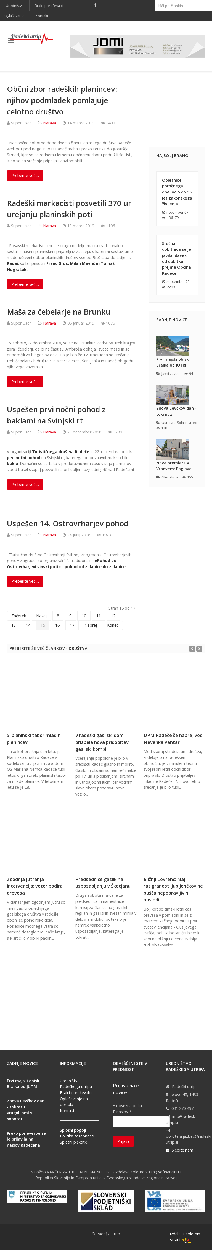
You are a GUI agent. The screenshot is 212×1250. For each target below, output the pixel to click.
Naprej (90, 625)
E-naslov (122, 1111)
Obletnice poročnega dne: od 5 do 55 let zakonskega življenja (177, 191)
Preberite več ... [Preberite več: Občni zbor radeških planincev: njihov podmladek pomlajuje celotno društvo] (25, 175)
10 (84, 615)
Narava (49, 122)
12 (113, 615)
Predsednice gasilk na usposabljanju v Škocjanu (103, 882)
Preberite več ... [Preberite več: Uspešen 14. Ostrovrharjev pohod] (25, 581)
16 (57, 625)
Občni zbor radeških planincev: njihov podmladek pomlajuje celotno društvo (62, 100)
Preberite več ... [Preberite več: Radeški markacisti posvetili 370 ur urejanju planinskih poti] (25, 284)
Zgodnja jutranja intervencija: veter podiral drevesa (35, 886)
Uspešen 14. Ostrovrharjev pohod (67, 523)
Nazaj (41, 615)
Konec (112, 625)
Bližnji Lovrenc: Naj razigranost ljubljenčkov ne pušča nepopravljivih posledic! (173, 889)
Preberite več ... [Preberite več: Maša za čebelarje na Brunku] (25, 381)
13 (13, 625)
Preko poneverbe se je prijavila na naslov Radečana (26, 1139)
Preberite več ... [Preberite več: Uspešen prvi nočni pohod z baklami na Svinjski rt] (25, 484)
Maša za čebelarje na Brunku (58, 312)
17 (72, 625)
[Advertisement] (177, 110)
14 (28, 625)
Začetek (18, 615)
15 (43, 625)
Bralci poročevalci (76, 1092)
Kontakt (67, 1110)
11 (98, 615)
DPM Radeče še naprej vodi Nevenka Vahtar (174, 738)
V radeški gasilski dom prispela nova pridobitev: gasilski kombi (102, 742)
